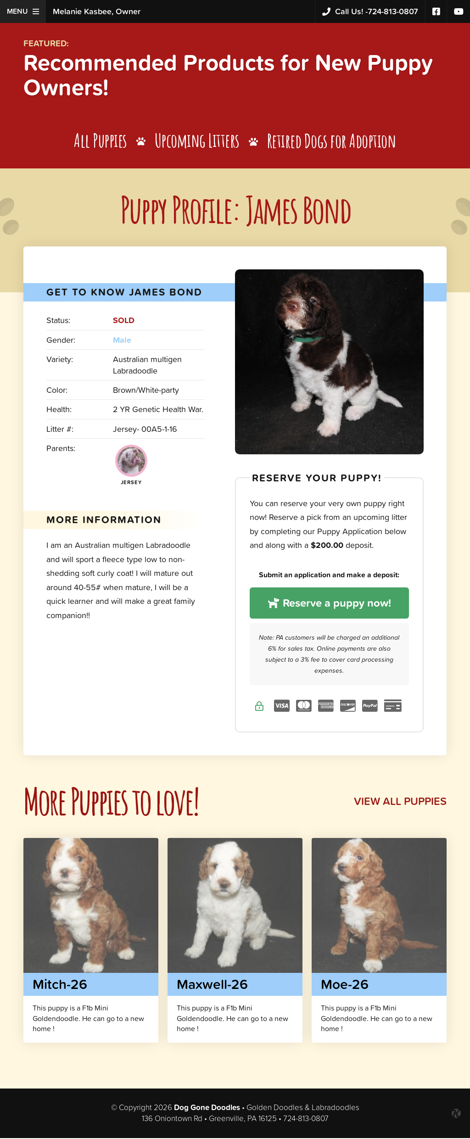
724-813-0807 (370, 12)
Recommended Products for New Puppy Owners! (231, 75)
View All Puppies (399, 802)
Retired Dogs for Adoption (332, 141)
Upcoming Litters (197, 141)
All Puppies (100, 141)
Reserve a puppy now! (329, 604)
